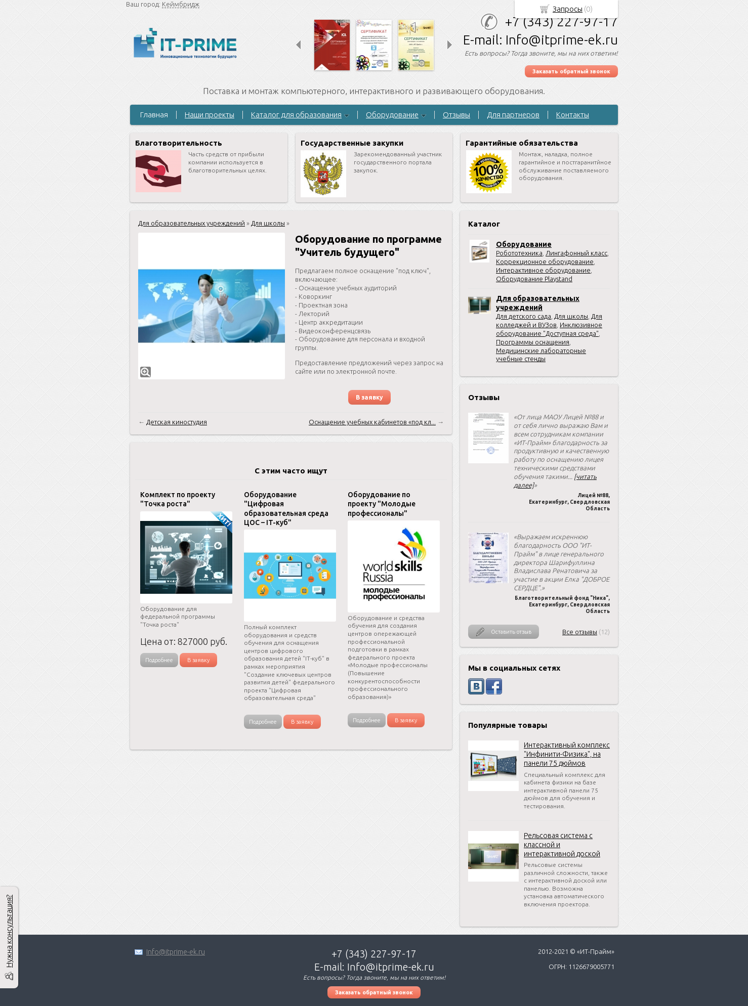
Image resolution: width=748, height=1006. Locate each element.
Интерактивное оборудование (543, 270)
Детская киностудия (176, 421)
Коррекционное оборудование (545, 261)
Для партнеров (513, 114)
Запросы (568, 9)
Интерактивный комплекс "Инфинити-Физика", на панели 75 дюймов (567, 754)
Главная (154, 114)
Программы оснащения (532, 341)
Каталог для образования (296, 114)
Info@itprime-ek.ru (175, 952)
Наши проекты (209, 114)
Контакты (572, 114)
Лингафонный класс (576, 252)
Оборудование (392, 114)
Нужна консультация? (9, 931)
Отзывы (456, 114)
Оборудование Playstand (534, 278)
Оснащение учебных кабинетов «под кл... (372, 421)
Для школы (571, 316)
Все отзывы (579, 631)
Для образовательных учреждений (191, 223)
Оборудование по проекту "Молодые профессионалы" (381, 504)
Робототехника (519, 252)
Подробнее (159, 660)
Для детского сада (523, 316)
